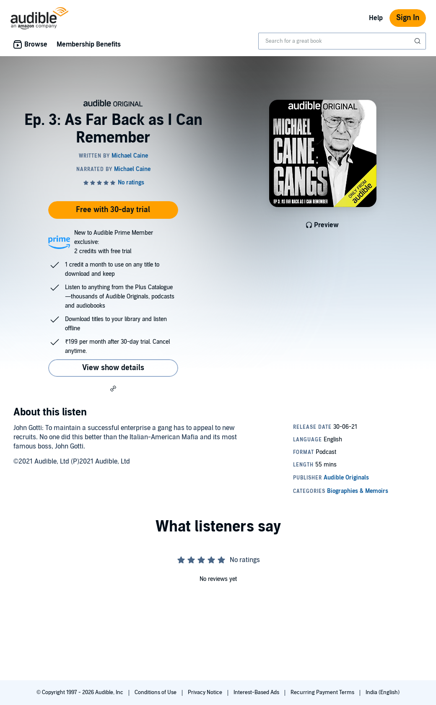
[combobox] (342, 41)
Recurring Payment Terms (323, 692)
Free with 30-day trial (113, 209)
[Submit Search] (418, 41)
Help (376, 18)
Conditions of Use (156, 692)
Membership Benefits (89, 44)
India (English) (383, 692)
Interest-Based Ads (257, 692)
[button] (113, 388)
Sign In (407, 17)
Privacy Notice (205, 692)
